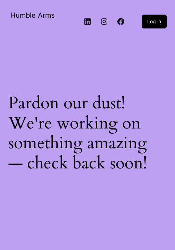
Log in (154, 21)
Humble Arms (32, 15)
